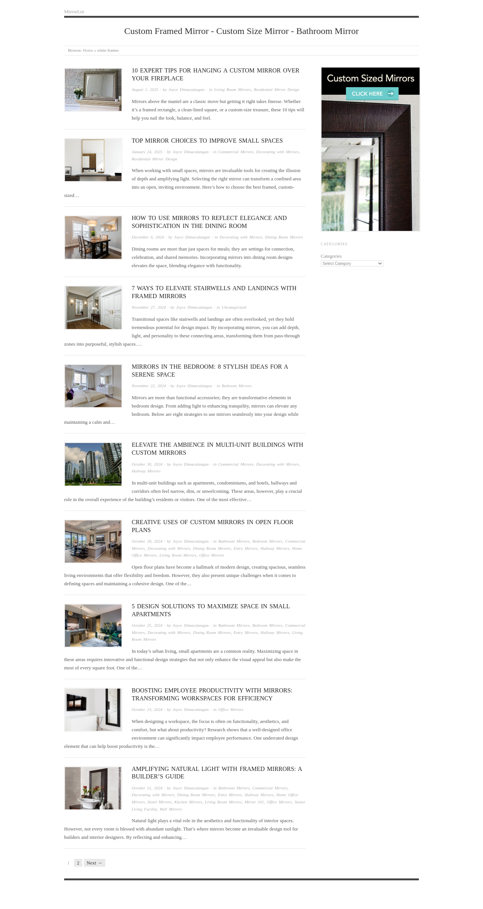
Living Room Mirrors (232, 89)
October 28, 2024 (147, 541)
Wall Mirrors (171, 809)
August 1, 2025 (145, 89)
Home (88, 50)
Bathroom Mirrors (233, 541)
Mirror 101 (254, 802)
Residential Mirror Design (276, 89)
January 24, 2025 (147, 151)
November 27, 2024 (149, 307)
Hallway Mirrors (146, 471)
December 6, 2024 (148, 237)
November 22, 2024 (149, 385)
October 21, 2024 (147, 788)
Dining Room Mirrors (284, 237)
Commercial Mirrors (235, 151)
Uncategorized (234, 307)
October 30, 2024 (147, 464)
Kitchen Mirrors (188, 802)
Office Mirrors (211, 555)
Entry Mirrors (246, 548)
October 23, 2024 (147, 709)
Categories (331, 256)
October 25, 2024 (147, 625)
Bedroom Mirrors (237, 385)
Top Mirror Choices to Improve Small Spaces (207, 140)
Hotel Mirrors (160, 802)
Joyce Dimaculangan (187, 89)
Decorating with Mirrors (277, 151)
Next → (95, 863)
